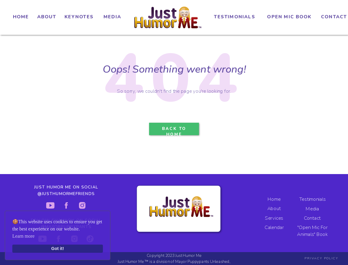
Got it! (57, 248)
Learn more (23, 236)
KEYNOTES (79, 17)
